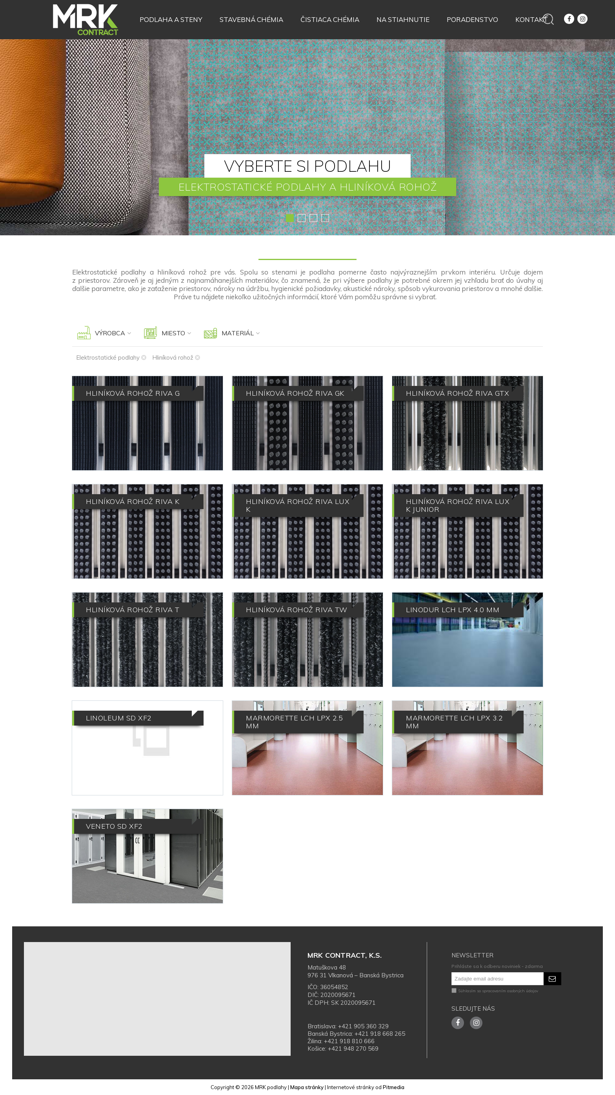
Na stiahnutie (403, 19)
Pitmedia (393, 1087)
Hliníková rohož (176, 357)
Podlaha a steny (171, 19)
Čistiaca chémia (329, 19)
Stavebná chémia (251, 19)
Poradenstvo (472, 19)
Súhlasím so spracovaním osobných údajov (494, 990)
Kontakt (531, 19)
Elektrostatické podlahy (111, 357)
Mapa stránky (307, 1087)
